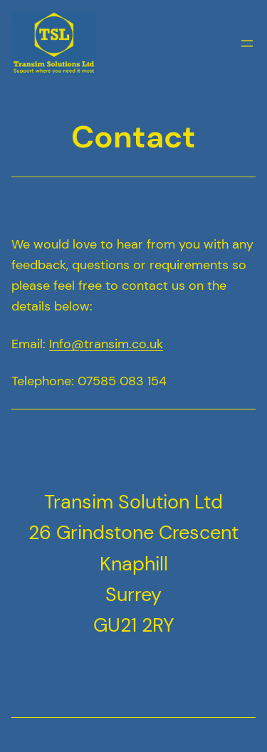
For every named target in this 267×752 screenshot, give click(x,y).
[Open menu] (247, 43)
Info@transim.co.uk (106, 343)
